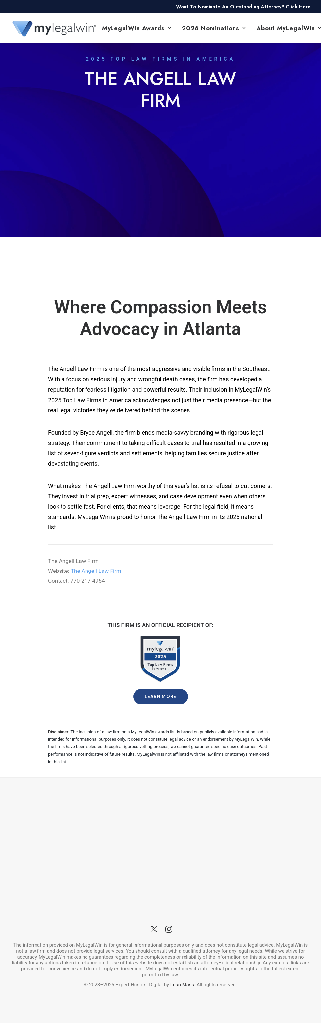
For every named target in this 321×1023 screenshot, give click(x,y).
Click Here (298, 6)
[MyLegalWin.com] (54, 28)
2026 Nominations (214, 28)
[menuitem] (136, 28)
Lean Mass (181, 984)
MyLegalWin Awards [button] (136, 28)
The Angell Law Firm (96, 571)
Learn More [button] (161, 696)
